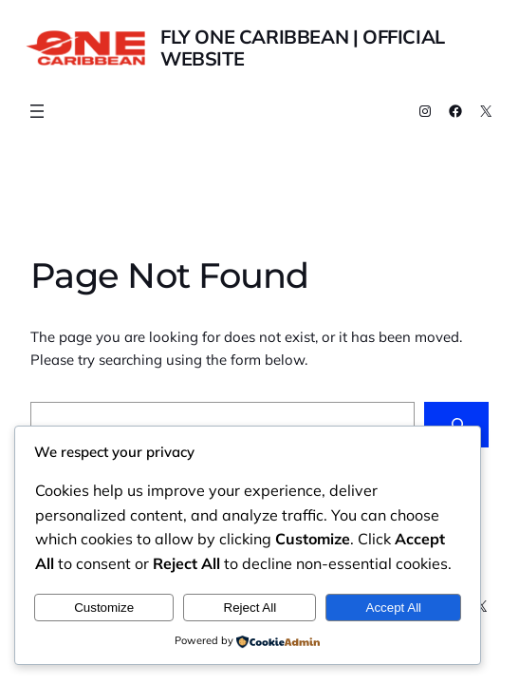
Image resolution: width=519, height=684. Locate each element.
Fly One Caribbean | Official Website (302, 47)
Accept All (394, 607)
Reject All (250, 607)
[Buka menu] (37, 111)
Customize (104, 607)
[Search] (456, 424)
